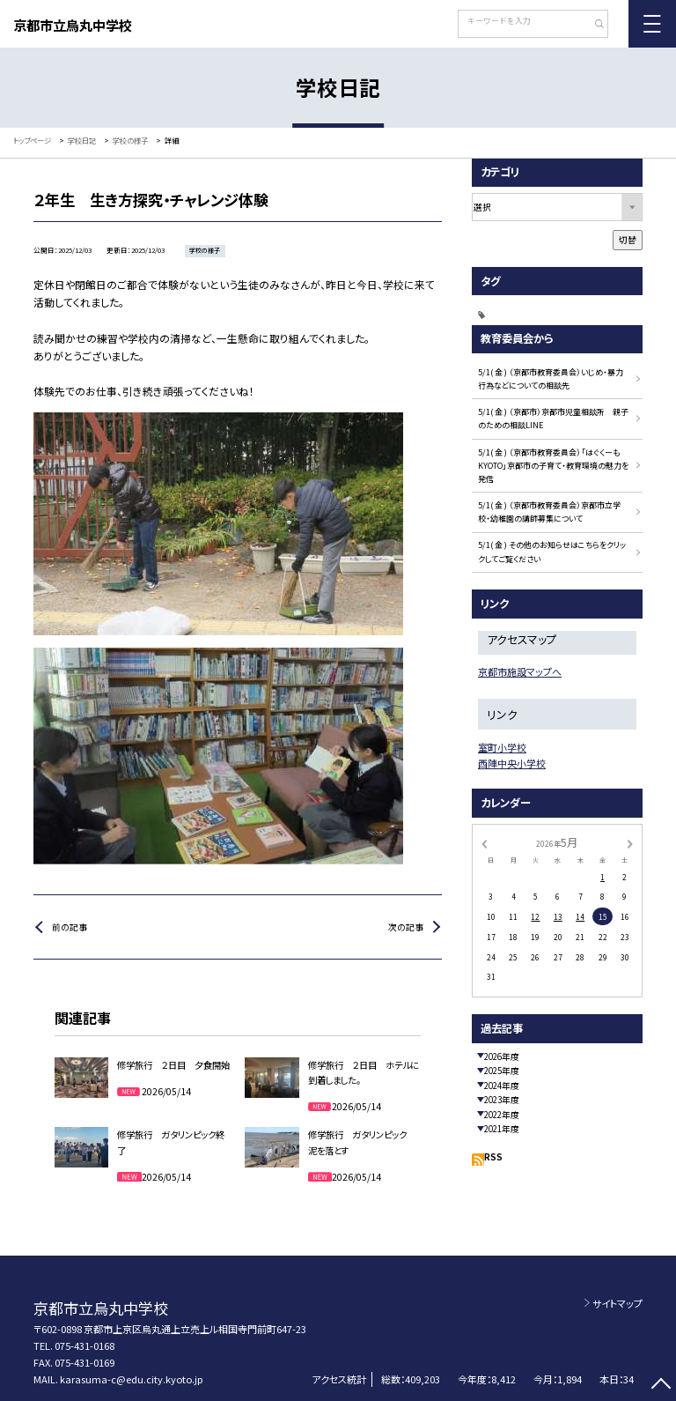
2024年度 (501, 1085)
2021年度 (501, 1129)
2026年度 (501, 1056)
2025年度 (501, 1070)
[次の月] (630, 842)
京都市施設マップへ (520, 671)
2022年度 (501, 1114)
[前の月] (484, 842)
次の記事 (405, 927)
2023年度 (501, 1099)
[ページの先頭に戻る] (660, 1385)
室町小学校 (502, 747)
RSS (493, 1157)
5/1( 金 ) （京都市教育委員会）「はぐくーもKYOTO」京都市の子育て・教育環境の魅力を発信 (553, 466)
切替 (627, 240)
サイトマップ (617, 1303)
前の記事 (69, 927)
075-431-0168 (84, 1345)
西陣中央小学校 (512, 763)
